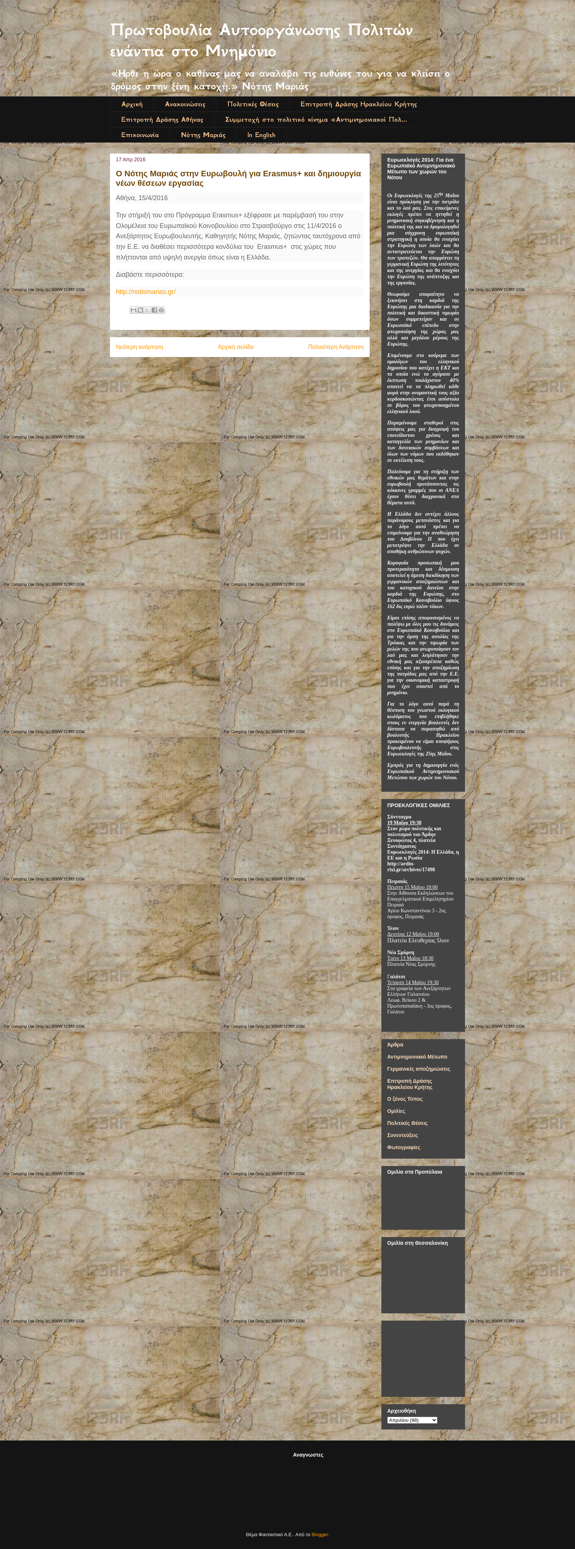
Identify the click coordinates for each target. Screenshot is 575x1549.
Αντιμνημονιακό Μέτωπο (417, 1057)
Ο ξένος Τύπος (405, 1099)
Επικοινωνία (140, 135)
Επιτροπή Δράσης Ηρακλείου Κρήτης (359, 104)
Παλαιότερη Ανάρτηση (336, 347)
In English (261, 135)
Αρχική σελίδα (235, 347)
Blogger (320, 1534)
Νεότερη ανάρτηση (139, 347)
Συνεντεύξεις (402, 1135)
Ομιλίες (396, 1111)
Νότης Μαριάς (203, 135)
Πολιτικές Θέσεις (252, 104)
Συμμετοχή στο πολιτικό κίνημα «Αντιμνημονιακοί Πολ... (316, 119)
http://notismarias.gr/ (146, 291)
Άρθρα (395, 1045)
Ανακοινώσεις (185, 104)
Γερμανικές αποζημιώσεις (418, 1069)
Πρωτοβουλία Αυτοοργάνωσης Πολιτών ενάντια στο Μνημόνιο (261, 40)
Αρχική (132, 104)
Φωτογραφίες (403, 1147)
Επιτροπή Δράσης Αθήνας (162, 119)
